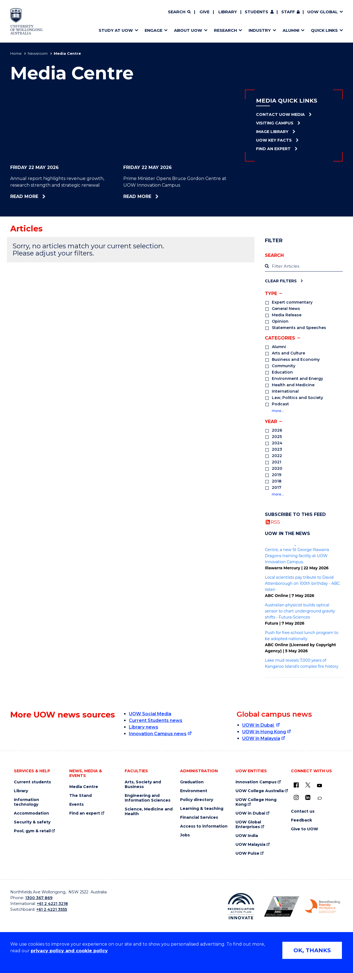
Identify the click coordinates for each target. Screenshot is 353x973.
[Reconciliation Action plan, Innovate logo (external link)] (241, 906)
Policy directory (196, 799)
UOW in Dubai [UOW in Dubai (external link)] (258, 725)
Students (256, 11)
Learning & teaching (201, 808)
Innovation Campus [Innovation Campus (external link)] (256, 782)
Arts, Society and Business (143, 784)
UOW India (247, 835)
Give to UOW (304, 829)
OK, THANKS (312, 950)
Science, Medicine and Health (149, 811)
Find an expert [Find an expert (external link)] (84, 813)
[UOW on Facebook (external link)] (296, 785)
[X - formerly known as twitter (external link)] (308, 785)
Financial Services (199, 817)
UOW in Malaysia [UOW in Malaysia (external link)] (261, 738)
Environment (193, 791)
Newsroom (38, 53)
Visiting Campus (274, 123)
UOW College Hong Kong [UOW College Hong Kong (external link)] (256, 802)
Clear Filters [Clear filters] (281, 280)
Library (227, 11)
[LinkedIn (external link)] (308, 797)
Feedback (301, 820)
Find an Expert (273, 148)
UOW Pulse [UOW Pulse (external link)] (247, 853)
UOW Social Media (150, 713)
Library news (143, 727)
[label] (304, 266)
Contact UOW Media (280, 114)
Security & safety (32, 822)
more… (278, 411)
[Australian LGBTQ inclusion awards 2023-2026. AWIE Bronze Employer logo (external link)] (281, 906)
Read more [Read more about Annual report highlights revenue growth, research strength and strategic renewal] (38, 196)
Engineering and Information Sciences (147, 798)
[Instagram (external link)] (296, 797)
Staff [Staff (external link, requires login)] (288, 11)
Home (16, 53)
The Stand (80, 795)
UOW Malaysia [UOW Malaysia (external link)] (250, 844)
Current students (32, 782)
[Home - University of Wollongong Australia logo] (26, 21)
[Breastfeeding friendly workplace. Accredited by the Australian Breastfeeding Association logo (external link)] (322, 906)
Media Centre (83, 786)
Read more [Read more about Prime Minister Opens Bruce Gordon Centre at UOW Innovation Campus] (152, 196)
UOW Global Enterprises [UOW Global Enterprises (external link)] (248, 824)
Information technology (26, 802)
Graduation (192, 782)
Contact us (302, 811)
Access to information (203, 826)
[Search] (179, 12)
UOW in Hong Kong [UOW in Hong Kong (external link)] (264, 731)
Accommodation (31, 813)
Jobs (185, 835)
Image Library (272, 131)
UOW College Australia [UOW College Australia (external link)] (260, 791)
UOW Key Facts (274, 140)
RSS (275, 522)
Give (204, 11)
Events (76, 804)
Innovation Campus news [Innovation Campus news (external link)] (157, 733)
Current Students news (155, 720)
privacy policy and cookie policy (69, 950)
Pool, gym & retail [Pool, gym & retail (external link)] (32, 831)
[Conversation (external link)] (319, 798)
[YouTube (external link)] (319, 786)
